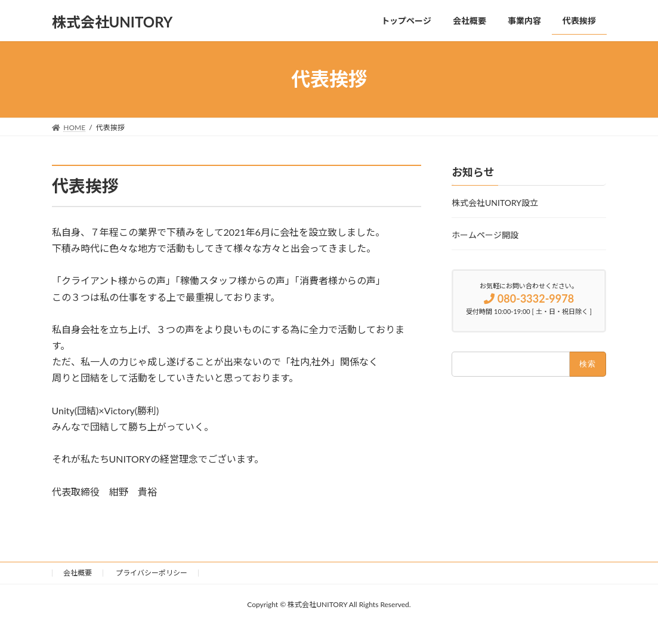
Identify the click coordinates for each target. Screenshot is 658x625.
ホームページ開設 (485, 235)
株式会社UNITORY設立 (495, 203)
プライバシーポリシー (151, 572)
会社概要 (77, 572)
